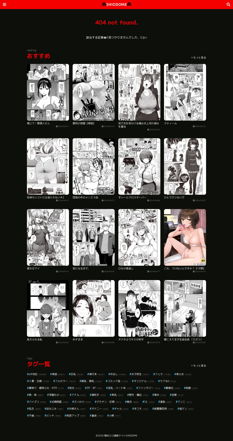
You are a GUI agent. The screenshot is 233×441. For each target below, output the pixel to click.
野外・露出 (139, 395)
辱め (160, 395)
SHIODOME (116, 4)
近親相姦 (60, 401)
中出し (118, 374)
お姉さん (77, 408)
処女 (75, 388)
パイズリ (37, 401)
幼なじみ (54, 408)
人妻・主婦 (39, 381)
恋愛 (177, 395)
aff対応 (37, 374)
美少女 (184, 374)
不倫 (35, 415)
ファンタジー (149, 388)
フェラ (163, 374)
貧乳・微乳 (91, 381)
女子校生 (140, 374)
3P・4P (94, 388)
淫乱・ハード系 (120, 388)
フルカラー (65, 381)
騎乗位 (173, 388)
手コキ (141, 408)
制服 (192, 388)
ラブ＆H (168, 381)
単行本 (97, 374)
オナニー (100, 408)
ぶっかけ (82, 401)
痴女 (133, 401)
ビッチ (53, 415)
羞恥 (166, 401)
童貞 (97, 415)
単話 (58, 374)
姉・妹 (36, 395)
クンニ (185, 401)
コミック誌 (118, 381)
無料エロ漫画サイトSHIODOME (120, 435)
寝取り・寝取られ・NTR (46, 388)
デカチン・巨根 (109, 401)
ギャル (121, 408)
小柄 (115, 415)
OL (149, 401)
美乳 (117, 395)
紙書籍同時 (164, 408)
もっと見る (199, 57)
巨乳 (77, 374)
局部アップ (76, 415)
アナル (79, 395)
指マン (186, 408)
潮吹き (99, 395)
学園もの (57, 395)
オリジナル (144, 381)
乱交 (35, 408)
